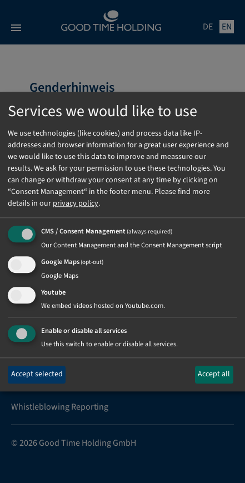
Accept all (214, 374)
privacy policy (75, 204)
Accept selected (37, 374)
